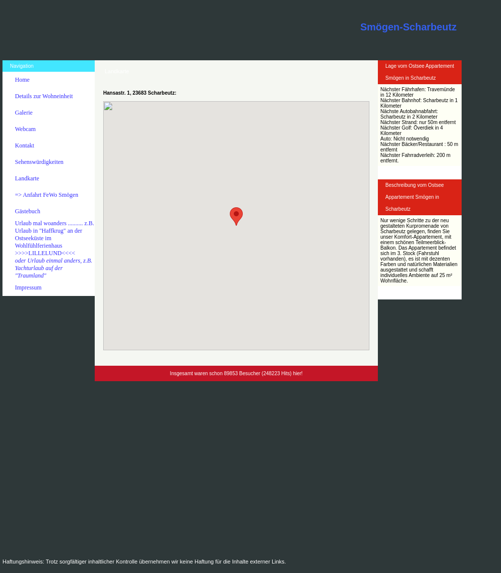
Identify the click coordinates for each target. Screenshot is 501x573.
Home (22, 79)
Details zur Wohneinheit (44, 96)
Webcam (25, 129)
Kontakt (24, 145)
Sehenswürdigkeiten (39, 161)
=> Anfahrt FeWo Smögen (46, 194)
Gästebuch (27, 211)
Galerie (23, 112)
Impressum (28, 287)
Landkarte (27, 178)
